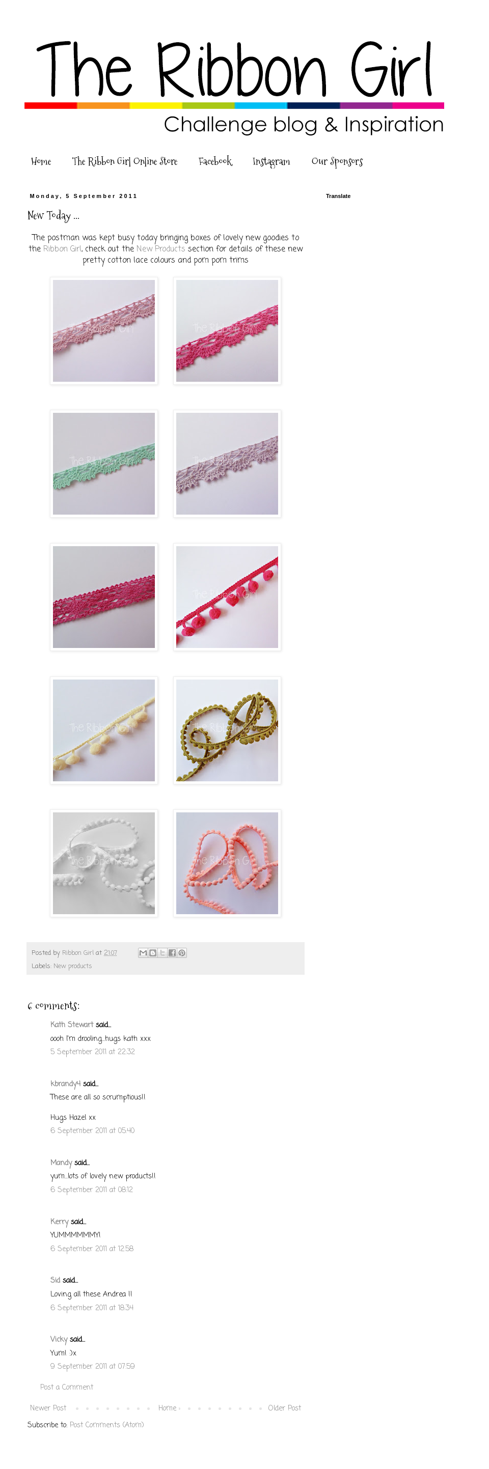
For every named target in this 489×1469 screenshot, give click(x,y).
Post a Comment (66, 1387)
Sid (55, 1281)
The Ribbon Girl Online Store (124, 161)
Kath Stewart (71, 1025)
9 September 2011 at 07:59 (92, 1367)
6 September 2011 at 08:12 (91, 1190)
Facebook (215, 161)
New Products (161, 249)
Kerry (59, 1222)
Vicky (58, 1340)
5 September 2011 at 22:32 (92, 1052)
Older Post (284, 1408)
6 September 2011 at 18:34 (91, 1308)
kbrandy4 (65, 1084)
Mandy (61, 1163)
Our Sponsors (337, 161)
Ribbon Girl (62, 249)
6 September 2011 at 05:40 (92, 1131)
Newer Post (48, 1408)
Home (41, 161)
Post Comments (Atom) (107, 1425)
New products (72, 966)
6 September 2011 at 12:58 (91, 1249)
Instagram (271, 161)
